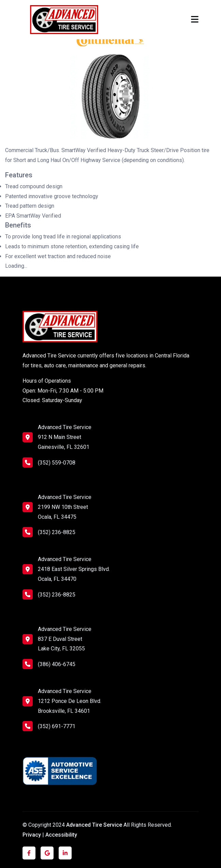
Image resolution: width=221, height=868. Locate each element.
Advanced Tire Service (94, 825)
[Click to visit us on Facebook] (29, 853)
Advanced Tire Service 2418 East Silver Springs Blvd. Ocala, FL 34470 (74, 569)
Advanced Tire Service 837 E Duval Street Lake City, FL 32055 (64, 639)
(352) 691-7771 (49, 726)
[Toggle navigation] (194, 19)
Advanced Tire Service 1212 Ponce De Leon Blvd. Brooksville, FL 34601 (69, 701)
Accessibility (61, 835)
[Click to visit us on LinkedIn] (65, 853)
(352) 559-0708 (49, 462)
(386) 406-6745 (49, 664)
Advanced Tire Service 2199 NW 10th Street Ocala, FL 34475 (64, 507)
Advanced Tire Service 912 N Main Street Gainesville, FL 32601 (64, 437)
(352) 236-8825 (49, 532)
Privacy (32, 835)
